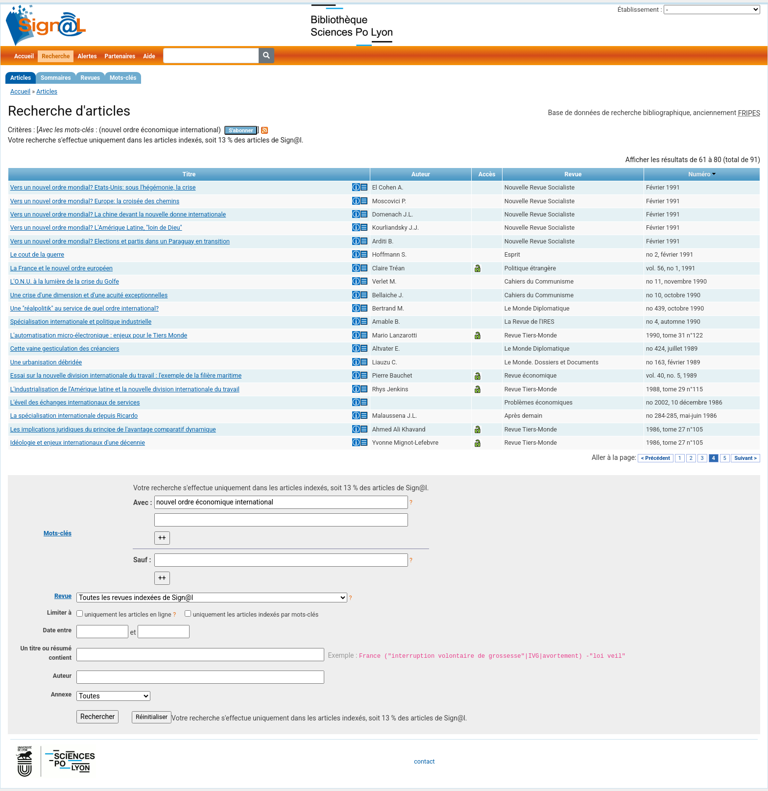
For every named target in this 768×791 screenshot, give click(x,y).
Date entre (57, 630)
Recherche (56, 56)
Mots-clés (123, 77)
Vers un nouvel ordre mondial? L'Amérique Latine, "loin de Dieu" (96, 227)
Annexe (61, 694)
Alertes (86, 56)
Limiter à (59, 612)
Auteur (62, 675)
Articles (20, 77)
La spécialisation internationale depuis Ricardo (74, 415)
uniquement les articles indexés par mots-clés (255, 614)
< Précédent (655, 458)
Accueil (24, 56)
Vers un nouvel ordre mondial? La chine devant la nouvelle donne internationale (118, 214)
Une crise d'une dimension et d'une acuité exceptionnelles (89, 295)
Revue (63, 595)
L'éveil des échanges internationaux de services (75, 402)
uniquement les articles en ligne (127, 614)
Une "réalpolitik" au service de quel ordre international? (84, 308)
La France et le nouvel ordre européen (61, 268)
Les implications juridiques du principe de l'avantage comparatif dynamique (113, 429)
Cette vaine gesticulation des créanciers (65, 348)
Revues (90, 77)
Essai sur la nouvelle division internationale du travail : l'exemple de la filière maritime (125, 375)
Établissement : (640, 9)
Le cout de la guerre (37, 254)
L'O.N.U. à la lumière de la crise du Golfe (64, 281)
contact (424, 761)
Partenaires (120, 56)
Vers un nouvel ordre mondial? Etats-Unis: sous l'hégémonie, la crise (103, 187)
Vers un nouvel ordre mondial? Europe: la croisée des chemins (94, 201)
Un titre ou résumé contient (46, 653)
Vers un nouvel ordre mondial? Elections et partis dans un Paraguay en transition (120, 241)
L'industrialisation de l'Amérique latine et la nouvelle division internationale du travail (125, 389)
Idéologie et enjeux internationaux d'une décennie (77, 442)
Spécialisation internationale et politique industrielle (80, 321)
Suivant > (745, 458)
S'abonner (241, 130)
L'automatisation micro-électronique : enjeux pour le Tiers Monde (98, 335)
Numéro (699, 174)
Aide (149, 56)
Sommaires (56, 77)
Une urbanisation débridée (46, 362)
